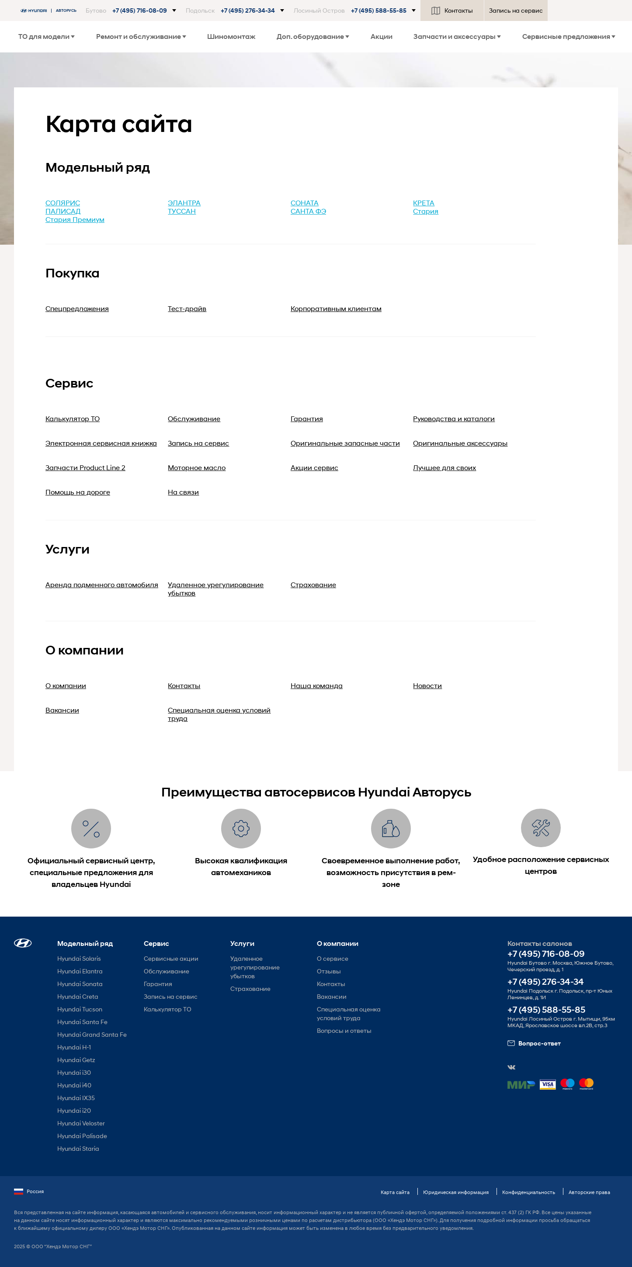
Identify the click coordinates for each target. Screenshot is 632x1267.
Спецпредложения (77, 308)
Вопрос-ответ (534, 1043)
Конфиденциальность (528, 1192)
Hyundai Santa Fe (82, 1021)
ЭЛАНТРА (184, 202)
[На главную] (51, 10)
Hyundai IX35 (76, 1097)
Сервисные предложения (568, 36)
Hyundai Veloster (81, 1123)
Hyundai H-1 (74, 1047)
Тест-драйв (187, 308)
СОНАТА (305, 202)
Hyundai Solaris (79, 958)
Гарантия (158, 983)
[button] (131, 10)
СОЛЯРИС (62, 202)
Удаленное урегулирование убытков (255, 967)
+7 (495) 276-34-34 (545, 982)
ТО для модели (46, 36)
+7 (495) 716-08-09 (546, 954)
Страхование (250, 988)
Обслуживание (166, 971)
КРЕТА (423, 202)
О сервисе (332, 958)
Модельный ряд (85, 943)
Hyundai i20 (74, 1110)
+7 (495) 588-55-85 (546, 1010)
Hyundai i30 (74, 1072)
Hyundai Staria (78, 1148)
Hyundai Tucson (79, 1009)
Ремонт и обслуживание (141, 36)
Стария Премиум (74, 219)
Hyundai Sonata (80, 983)
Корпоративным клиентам (336, 308)
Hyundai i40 (74, 1085)
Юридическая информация (456, 1192)
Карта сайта (395, 1192)
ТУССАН (182, 211)
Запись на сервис (516, 10)
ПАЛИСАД (63, 211)
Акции (381, 36)
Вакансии (332, 996)
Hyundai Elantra (80, 971)
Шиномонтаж (231, 36)
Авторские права (589, 1192)
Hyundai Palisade (82, 1135)
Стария (425, 211)
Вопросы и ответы (344, 1030)
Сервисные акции (171, 958)
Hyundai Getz (76, 1059)
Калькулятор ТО (167, 1009)
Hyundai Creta (77, 996)
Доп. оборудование (313, 36)
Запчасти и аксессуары (457, 36)
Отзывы (329, 971)
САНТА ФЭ (308, 211)
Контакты (452, 10)
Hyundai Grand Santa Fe (92, 1034)
